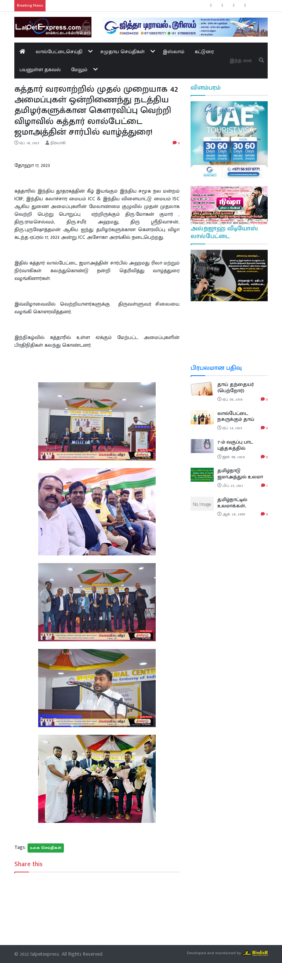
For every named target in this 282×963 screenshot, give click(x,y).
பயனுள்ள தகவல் (40, 69)
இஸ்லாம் (173, 51)
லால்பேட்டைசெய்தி (59, 51)
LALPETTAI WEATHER (229, 336)
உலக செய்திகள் (45, 848)
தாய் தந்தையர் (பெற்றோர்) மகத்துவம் (235, 390)
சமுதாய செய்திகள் (122, 51)
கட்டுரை (204, 51)
